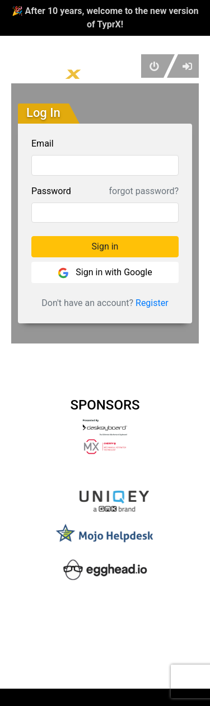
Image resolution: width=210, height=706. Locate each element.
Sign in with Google (105, 273)
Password (51, 191)
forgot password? (144, 191)
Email (42, 143)
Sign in (105, 246)
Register (152, 303)
